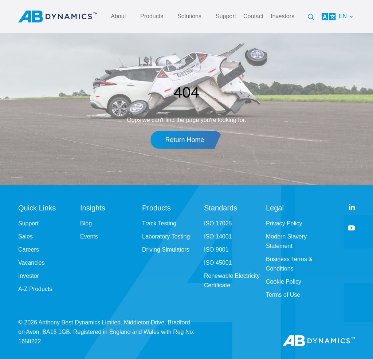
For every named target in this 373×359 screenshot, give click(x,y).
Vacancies (31, 263)
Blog (86, 223)
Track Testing (159, 223)
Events (89, 236)
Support (226, 16)
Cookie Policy (283, 282)
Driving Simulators (165, 249)
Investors (282, 16)
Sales (25, 236)
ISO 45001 (218, 263)
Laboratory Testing (166, 236)
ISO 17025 (218, 223)
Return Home (184, 139)
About (118, 16)
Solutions (189, 16)
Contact (253, 16)
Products (151, 16)
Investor (28, 276)
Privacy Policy (284, 223)
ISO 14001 (218, 236)
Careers (28, 249)
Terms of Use (283, 295)
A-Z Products (35, 289)
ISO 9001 (216, 249)
